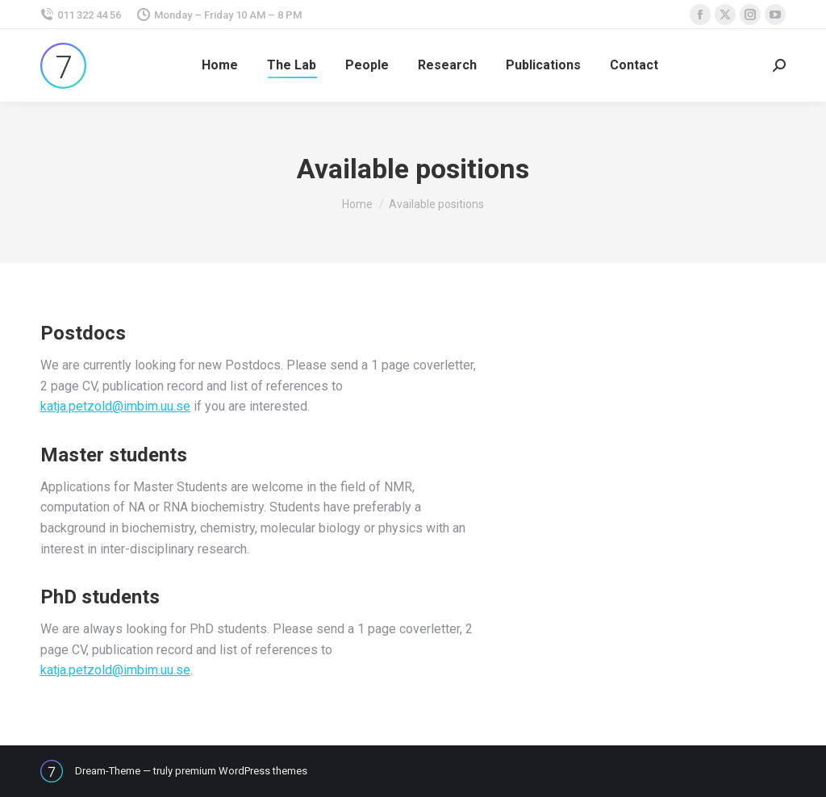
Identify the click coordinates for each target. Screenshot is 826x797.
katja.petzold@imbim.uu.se (115, 406)
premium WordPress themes (241, 771)
